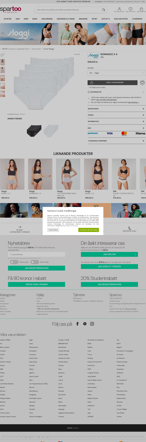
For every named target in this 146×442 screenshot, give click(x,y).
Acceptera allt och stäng (88, 230)
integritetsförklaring (71, 226)
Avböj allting (53, 230)
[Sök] (103, 10)
